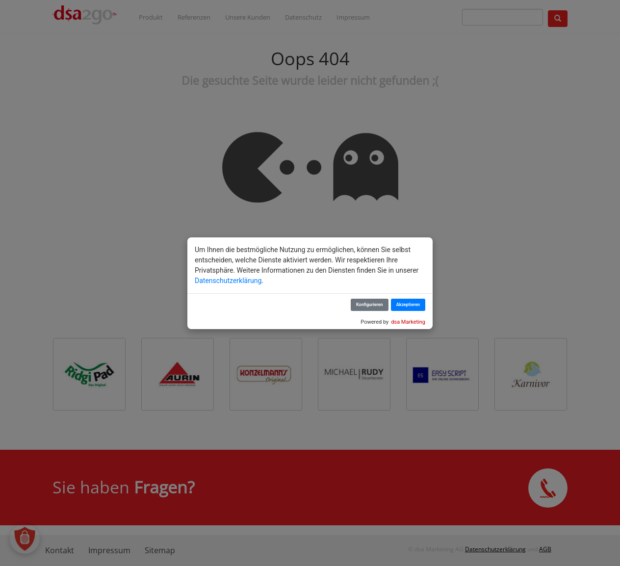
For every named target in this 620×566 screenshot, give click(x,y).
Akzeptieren (408, 304)
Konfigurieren (369, 304)
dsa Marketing (408, 322)
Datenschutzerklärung (228, 280)
